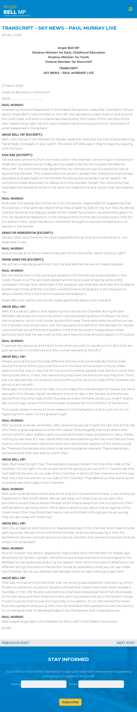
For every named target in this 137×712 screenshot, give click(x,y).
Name (15, 684)
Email (73, 684)
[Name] (44, 684)
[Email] (101, 684)
